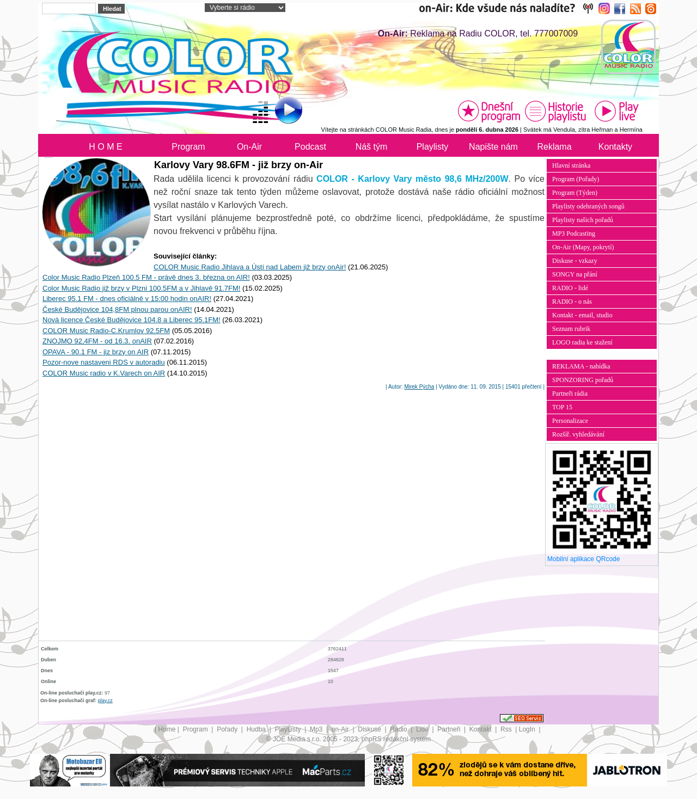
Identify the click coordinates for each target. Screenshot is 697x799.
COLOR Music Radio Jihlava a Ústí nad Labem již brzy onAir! (250, 267)
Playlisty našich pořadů (582, 220)
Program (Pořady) (575, 179)
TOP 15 (562, 407)
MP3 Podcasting (573, 233)
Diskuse (370, 729)
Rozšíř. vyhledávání (578, 434)
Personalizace (570, 421)
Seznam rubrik (571, 329)
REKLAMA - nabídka (581, 366)
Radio (399, 729)
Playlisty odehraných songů (588, 206)
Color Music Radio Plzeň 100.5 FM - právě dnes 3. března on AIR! (146, 277)
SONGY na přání (574, 274)
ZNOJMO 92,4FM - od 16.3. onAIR (97, 341)
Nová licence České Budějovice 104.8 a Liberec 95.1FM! (131, 320)
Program (188, 146)
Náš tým (372, 146)
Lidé (423, 729)
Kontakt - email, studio (582, 315)
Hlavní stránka (571, 165)
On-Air (249, 146)
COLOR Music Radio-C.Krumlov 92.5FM (106, 331)
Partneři (449, 729)
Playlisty (433, 146)
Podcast (310, 146)
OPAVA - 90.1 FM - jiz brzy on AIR (95, 352)
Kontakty (615, 146)
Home (167, 729)
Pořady (228, 729)
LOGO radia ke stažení (582, 342)
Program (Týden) (574, 192)
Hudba (257, 729)
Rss (506, 729)
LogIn (528, 729)
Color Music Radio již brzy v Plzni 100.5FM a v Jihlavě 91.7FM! (141, 288)
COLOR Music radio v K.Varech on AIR (103, 373)
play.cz (105, 700)
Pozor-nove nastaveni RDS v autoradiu (103, 362)
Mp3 (317, 729)
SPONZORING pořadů (582, 380)
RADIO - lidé (570, 288)
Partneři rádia (570, 393)
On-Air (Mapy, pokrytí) (583, 247)
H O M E (105, 146)
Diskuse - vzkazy (574, 261)
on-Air (341, 729)
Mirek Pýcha (419, 387)
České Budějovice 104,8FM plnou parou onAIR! (117, 309)
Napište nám (493, 146)
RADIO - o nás (572, 301)
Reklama (554, 146)
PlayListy (288, 729)
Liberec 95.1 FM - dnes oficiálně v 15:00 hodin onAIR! (126, 298)
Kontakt (481, 729)
